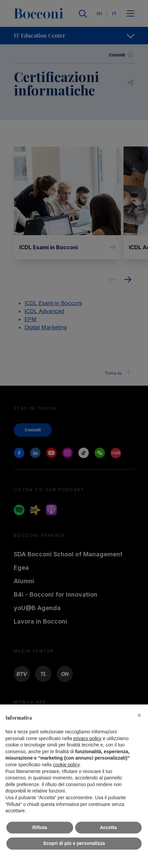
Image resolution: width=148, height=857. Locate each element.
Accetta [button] (108, 827)
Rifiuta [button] (39, 827)
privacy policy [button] (87, 738)
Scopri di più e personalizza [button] (74, 843)
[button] (139, 715)
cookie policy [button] (66, 764)
